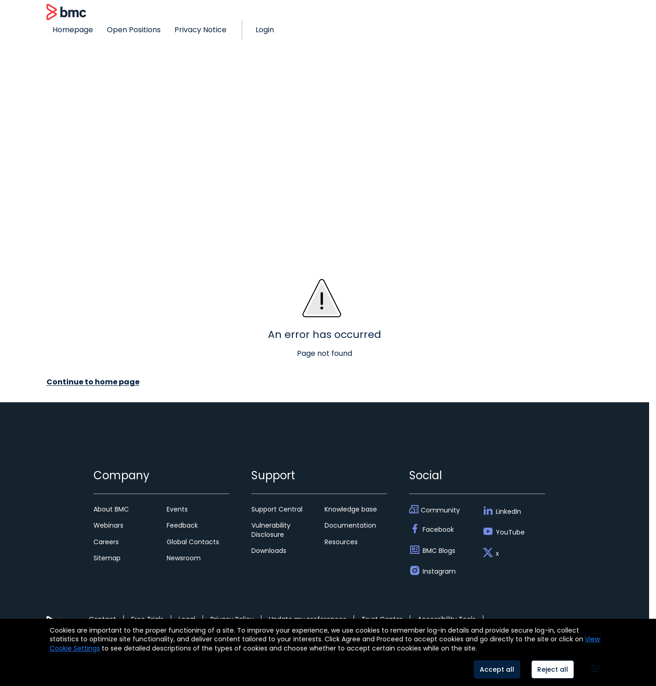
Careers (106, 541)
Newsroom (184, 558)
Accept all (497, 669)
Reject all (552, 669)
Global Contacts (193, 541)
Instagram (439, 571)
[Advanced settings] (595, 669)
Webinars (108, 525)
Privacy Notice (200, 29)
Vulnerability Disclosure (270, 530)
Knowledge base (351, 509)
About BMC (111, 509)
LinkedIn (508, 511)
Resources (341, 541)
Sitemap (107, 558)
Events (177, 509)
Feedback (182, 525)
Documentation (350, 525)
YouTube (510, 532)
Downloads (268, 550)
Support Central (276, 509)
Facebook (438, 529)
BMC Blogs (439, 550)
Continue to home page (92, 382)
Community (440, 510)
